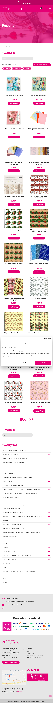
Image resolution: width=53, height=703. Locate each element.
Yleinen (5, 583)
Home (3, 47)
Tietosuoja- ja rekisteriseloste (35, 656)
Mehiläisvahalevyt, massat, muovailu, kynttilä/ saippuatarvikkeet (23, 516)
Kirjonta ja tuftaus (9, 474)
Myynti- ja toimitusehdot (34, 657)
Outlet (5, 544)
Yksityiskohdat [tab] (26, 343)
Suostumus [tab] (9, 343)
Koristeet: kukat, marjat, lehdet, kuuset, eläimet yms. (19, 478)
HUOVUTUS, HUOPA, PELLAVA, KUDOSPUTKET (15, 458)
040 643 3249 (14, 654)
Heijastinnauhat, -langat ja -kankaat (14, 450)
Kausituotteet (7, 68)
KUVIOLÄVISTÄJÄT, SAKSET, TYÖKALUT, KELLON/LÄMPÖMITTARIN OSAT (22, 489)
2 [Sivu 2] (24, 419)
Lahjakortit (6, 501)
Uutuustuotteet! (16, 68)
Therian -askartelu (8, 575)
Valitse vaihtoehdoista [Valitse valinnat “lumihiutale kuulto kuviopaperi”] (39, 272)
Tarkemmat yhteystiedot (11, 662)
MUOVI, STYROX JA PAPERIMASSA (12, 524)
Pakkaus (5, 548)
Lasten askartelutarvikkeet (11, 509)
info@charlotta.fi (32, 1)
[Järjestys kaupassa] (42, 64)
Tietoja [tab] (44, 343)
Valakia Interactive (40, 701)
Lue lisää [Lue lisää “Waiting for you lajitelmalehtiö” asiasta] (14, 204)
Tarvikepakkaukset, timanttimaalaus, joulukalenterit (19, 571)
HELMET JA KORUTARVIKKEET (11, 454)
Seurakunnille (7, 563)
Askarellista (20, 691)
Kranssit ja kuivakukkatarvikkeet (13, 485)
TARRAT (5, 567)
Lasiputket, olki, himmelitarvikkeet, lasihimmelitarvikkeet (20, 505)
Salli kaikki (43, 362)
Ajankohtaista (31, 650)
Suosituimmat (27, 68)
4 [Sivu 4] (30, 419)
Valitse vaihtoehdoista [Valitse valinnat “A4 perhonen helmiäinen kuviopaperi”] (14, 376)
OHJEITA (5, 540)
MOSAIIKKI (5, 520)
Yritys (28, 651)
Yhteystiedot (30, 653)
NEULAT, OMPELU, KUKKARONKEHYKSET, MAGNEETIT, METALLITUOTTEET (22, 532)
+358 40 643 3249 (22, 1)
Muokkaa (26, 362)
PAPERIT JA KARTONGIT (9, 551)
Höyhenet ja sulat (8, 466)
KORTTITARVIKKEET (8, 481)
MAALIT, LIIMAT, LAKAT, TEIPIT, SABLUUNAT (14, 513)
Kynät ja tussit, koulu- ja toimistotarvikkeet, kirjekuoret (20, 493)
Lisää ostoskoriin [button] (14, 103)
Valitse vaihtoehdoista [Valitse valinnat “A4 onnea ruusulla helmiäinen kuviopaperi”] (14, 307)
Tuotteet (29, 648)
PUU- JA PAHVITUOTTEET (10, 559)
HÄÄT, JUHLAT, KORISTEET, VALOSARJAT (13, 462)
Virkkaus (5, 579)
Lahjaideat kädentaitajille (11, 497)
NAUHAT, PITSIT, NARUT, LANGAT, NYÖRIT (14, 528)
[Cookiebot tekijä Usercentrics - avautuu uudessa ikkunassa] (45, 339)
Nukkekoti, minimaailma (10, 536)
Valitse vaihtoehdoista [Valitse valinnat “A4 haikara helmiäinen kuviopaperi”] (39, 411)
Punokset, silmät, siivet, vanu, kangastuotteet (17, 555)
